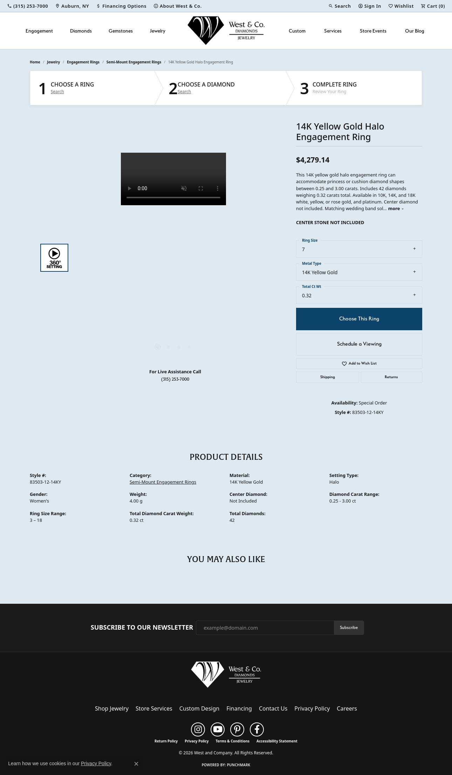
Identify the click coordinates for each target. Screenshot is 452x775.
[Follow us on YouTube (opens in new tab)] (218, 729)
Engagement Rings (83, 62)
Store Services (154, 708)
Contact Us (273, 708)
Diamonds (81, 31)
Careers (347, 708)
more (396, 208)
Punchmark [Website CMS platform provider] (239, 764)
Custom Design (199, 708)
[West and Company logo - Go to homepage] (226, 30)
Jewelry (157, 31)
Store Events (373, 31)
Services (333, 31)
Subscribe (349, 627)
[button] (339, 6)
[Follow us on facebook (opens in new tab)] (257, 729)
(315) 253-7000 (175, 379)
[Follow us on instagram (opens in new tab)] (198, 729)
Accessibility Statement (276, 741)
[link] (27, 6)
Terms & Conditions (232, 741)
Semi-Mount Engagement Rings (134, 62)
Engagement (39, 31)
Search (57, 91)
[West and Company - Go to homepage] (226, 676)
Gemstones (121, 31)
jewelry (53, 62)
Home (35, 62)
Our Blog (414, 31)
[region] (173, 258)
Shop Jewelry (112, 708)
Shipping (327, 377)
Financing (239, 708)
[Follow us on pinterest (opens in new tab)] (237, 729)
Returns (391, 377)
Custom (297, 31)
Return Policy (166, 741)
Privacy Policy (312, 708)
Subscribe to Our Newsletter (142, 627)
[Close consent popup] (136, 764)
